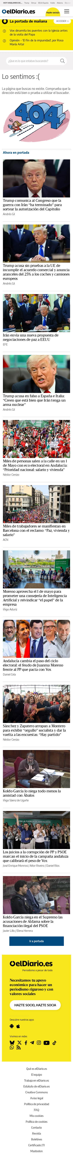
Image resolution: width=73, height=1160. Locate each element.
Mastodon (36, 1151)
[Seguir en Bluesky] (12, 1042)
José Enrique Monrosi (15, 865)
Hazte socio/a (52, 12)
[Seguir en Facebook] (26, 1043)
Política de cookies (36, 1121)
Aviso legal (36, 1098)
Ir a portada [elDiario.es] (36, 941)
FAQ (36, 1110)
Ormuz (33, 3)
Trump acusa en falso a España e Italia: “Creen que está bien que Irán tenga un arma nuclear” (34, 400)
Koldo (52, 3)
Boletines (36, 1139)
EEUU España (43, 3)
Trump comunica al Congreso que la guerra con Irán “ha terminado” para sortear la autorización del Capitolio (32, 205)
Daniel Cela (9, 674)
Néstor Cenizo (11, 474)
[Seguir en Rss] (19, 1047)
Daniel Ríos (52, 865)
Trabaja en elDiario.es (36, 1080)
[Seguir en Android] (12, 1026)
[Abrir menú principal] (66, 11)
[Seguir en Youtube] (47, 1043)
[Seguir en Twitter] (19, 1042)
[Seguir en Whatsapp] (12, 1047)
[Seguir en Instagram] (39, 1042)
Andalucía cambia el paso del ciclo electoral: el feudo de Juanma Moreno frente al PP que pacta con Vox (33, 665)
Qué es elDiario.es (36, 1068)
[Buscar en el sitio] (32, 61)
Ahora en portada (16, 153)
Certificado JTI (36, 1145)
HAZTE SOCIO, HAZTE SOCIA (35, 1005)
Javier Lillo (9, 930)
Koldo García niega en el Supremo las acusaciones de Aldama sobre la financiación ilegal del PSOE (32, 921)
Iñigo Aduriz (10, 609)
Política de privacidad (36, 1104)
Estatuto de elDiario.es (36, 1086)
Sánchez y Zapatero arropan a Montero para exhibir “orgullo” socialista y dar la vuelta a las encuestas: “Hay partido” (34, 730)
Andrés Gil (9, 214)
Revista (36, 1133)
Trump (26, 3)
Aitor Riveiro (37, 865)
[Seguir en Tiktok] (54, 1043)
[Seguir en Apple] (18, 1026)
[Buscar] (62, 61)
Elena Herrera (25, 930)
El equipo (36, 1074)
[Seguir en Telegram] (32, 1042)
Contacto (36, 1127)
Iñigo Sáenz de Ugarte (16, 800)
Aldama (60, 3)
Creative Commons (36, 1092)
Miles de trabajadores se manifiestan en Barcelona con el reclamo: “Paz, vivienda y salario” (36, 530)
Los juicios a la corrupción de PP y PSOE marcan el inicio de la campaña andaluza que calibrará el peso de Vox (35, 856)
